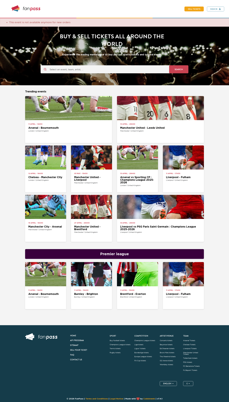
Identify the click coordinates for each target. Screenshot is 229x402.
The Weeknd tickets (168, 357)
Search (179, 69)
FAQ (72, 355)
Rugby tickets (115, 353)
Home (73, 335)
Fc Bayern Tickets (190, 370)
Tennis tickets (115, 349)
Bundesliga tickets (141, 353)
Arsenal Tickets (189, 341)
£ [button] (188, 383)
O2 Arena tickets (166, 361)
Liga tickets (138, 345)
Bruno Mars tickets (167, 353)
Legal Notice (116, 398)
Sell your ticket (78, 350)
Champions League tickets (120, 345)
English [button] (168, 383)
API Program (77, 340)
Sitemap (74, 345)
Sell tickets (194, 9)
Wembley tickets (166, 365)
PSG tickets (187, 362)
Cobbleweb (149, 398)
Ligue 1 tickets (139, 349)
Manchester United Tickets (190, 353)
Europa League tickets (143, 357)
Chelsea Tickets (189, 345)
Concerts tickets (166, 341)
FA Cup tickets (140, 361)
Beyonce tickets (166, 345)
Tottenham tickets (190, 358)
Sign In (213, 9)
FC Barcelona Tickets (191, 366)
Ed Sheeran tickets (167, 349)
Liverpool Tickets (190, 349)
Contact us (76, 359)
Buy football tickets (117, 341)
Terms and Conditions (96, 398)
